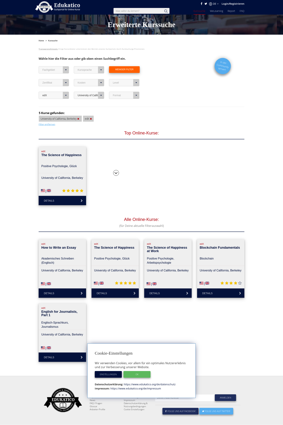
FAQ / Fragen (96, 411)
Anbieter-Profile (97, 418)
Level (126, 82)
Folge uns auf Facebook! (180, 419)
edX (55, 95)
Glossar (93, 415)
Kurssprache (91, 69)
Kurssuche (199, 11)
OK (137, 374)
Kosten (91, 82)
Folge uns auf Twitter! (216, 419)
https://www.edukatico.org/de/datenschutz (149, 384)
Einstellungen (108, 374)
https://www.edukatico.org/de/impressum (135, 388)
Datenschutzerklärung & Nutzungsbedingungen (136, 413)
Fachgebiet (55, 69)
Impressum (129, 408)
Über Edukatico (131, 399)
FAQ (242, 11)
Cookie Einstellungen (134, 418)
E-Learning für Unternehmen (138, 402)
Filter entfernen (47, 124)
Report (231, 11)
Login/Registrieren (233, 3)
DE (214, 4)
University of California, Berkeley (91, 95)
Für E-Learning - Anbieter (136, 405)
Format (126, 95)
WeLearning (216, 11)
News (92, 408)
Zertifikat (55, 82)
